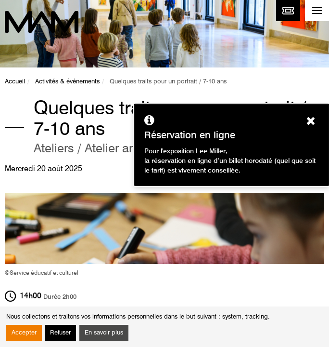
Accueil (15, 82)
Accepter (24, 333)
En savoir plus (104, 333)
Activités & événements (67, 82)
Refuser (60, 333)
